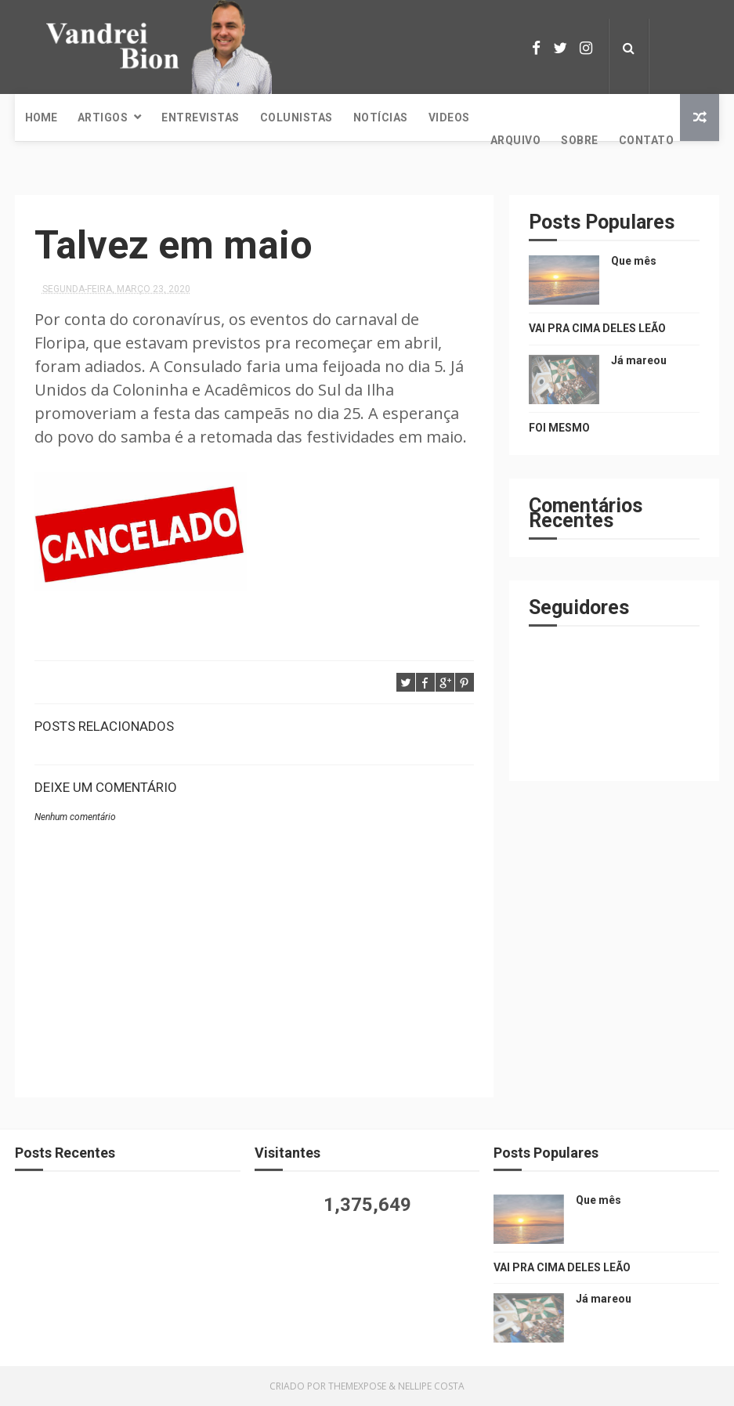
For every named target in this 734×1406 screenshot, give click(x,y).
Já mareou (639, 360)
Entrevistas (200, 117)
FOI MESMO (559, 427)
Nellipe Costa (431, 1386)
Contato (646, 140)
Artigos (103, 117)
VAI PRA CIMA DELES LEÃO (597, 328)
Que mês (633, 261)
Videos (449, 117)
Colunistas (296, 117)
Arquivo (515, 140)
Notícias (380, 117)
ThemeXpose (357, 1386)
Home (41, 117)
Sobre (579, 140)
